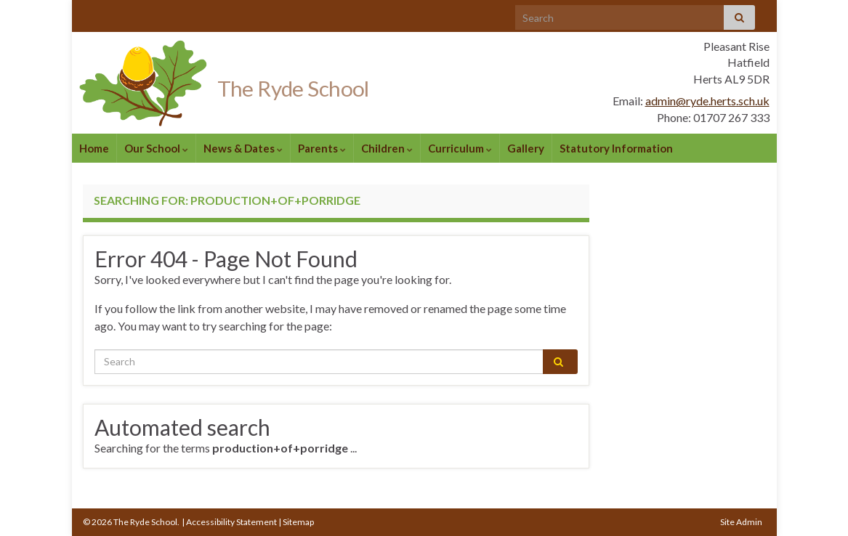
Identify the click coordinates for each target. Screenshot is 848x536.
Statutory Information (616, 148)
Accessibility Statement (231, 521)
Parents (322, 148)
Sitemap (298, 521)
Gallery (525, 148)
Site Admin (741, 521)
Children (387, 148)
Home (94, 148)
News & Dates (243, 148)
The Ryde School (314, 85)
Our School (156, 148)
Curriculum (460, 148)
